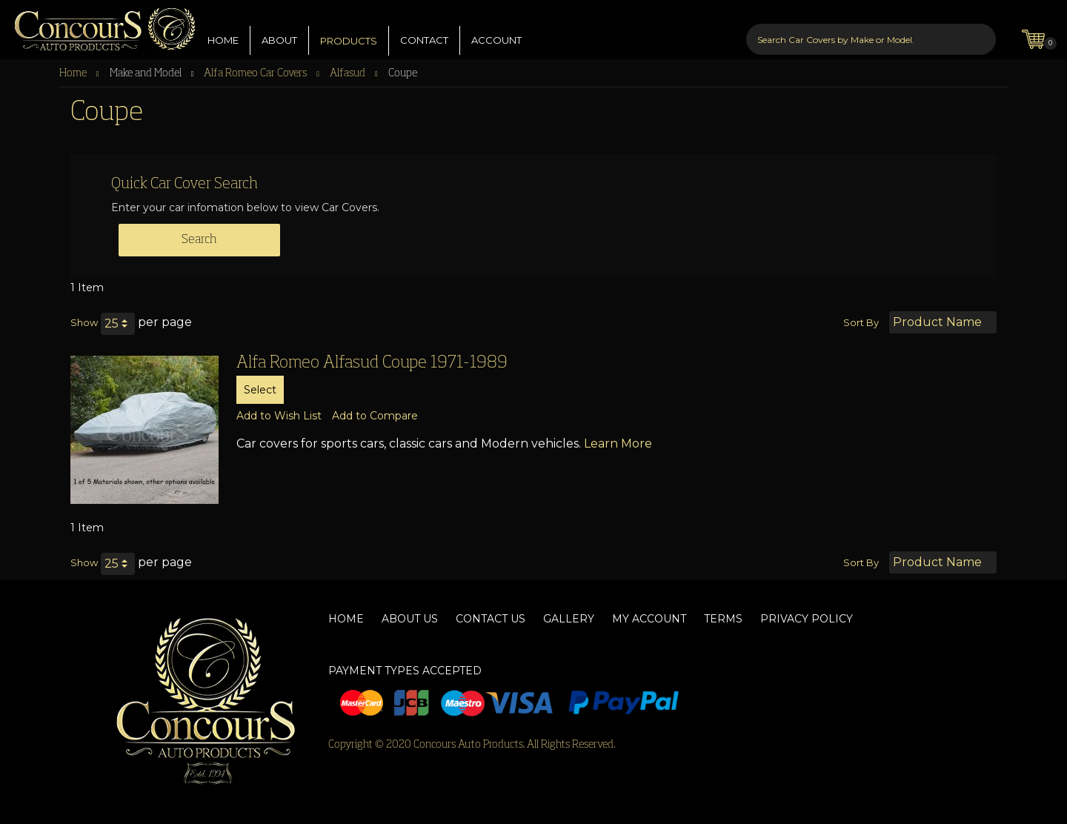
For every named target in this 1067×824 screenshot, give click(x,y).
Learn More (618, 443)
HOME (223, 29)
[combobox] (871, 28)
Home (74, 73)
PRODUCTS (348, 30)
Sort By (861, 322)
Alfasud (349, 73)
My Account (649, 618)
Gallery (568, 618)
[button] (279, 415)
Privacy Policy (806, 618)
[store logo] (98, 26)
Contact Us (490, 618)
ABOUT (279, 29)
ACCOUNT (496, 29)
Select (260, 389)
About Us (410, 618)
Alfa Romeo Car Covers (256, 73)
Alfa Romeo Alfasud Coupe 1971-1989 (372, 363)
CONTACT (424, 29)
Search (199, 240)
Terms (723, 618)
